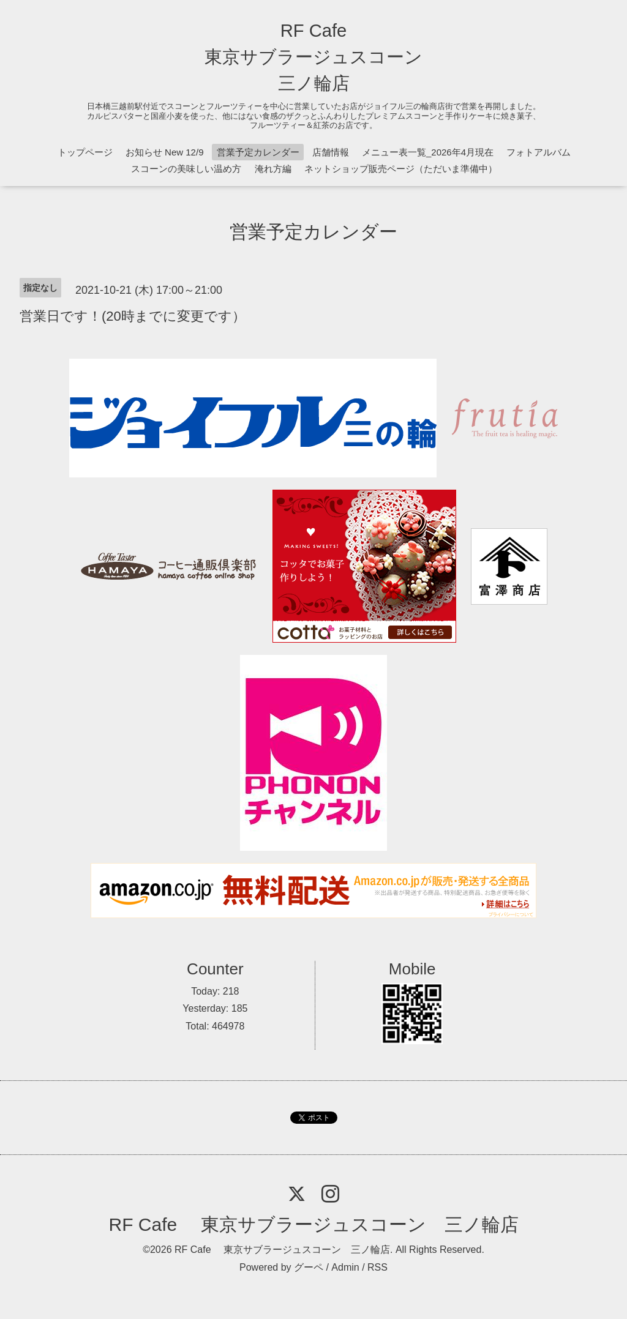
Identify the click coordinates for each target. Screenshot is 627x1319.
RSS (377, 1267)
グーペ (308, 1267)
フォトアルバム (538, 152)
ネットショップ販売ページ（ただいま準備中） (400, 168)
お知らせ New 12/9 (165, 152)
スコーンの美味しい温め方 (186, 168)
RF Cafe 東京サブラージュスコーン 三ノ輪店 (313, 57)
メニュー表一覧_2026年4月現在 (428, 152)
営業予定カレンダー (258, 152)
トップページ (85, 152)
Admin (345, 1267)
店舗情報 (330, 152)
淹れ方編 (273, 168)
